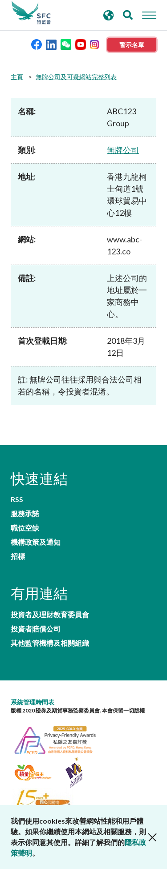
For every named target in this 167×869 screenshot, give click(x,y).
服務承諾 (25, 513)
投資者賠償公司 (36, 628)
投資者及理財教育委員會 (50, 614)
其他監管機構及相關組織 (50, 643)
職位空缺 (25, 527)
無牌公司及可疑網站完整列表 (76, 76)
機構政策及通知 (36, 542)
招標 (18, 556)
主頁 (17, 76)
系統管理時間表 (32, 702)
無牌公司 (123, 150)
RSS (17, 499)
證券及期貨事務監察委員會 (31, 13)
